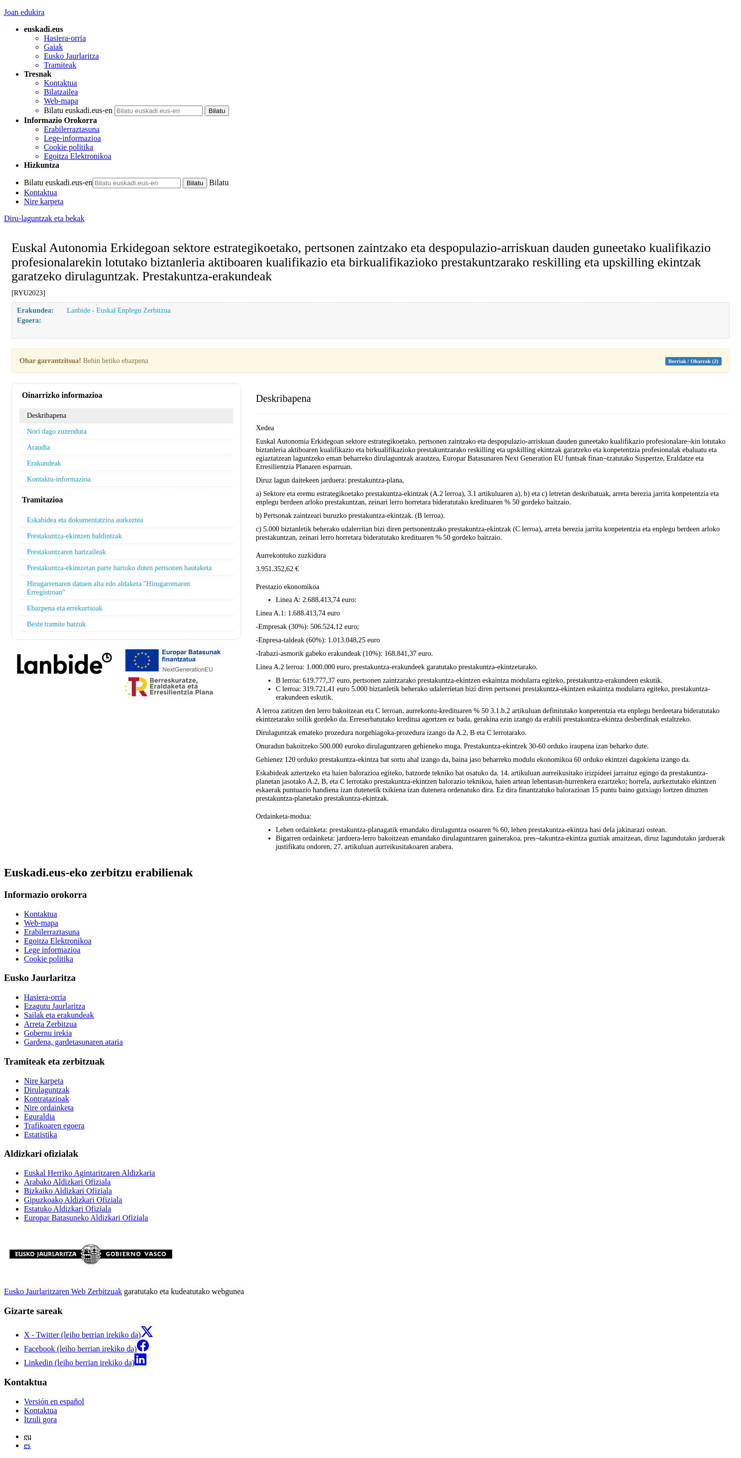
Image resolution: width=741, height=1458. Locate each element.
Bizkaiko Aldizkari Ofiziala (68, 1191)
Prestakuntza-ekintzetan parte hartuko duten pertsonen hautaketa (119, 568)
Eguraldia (39, 1116)
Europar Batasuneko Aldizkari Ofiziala (86, 1218)
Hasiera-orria (65, 38)
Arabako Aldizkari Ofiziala (67, 1182)
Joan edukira (24, 12)
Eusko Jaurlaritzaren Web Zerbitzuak (63, 1291)
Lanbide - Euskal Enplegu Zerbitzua (119, 310)
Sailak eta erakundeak (59, 1015)
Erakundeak (44, 463)
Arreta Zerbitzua (50, 1024)
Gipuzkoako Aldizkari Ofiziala (73, 1200)
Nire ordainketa (49, 1107)
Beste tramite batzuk (56, 624)
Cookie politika (68, 147)
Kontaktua (60, 83)
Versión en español (54, 1401)
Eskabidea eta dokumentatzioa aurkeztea (85, 520)
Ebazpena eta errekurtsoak (65, 608)
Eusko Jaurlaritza (71, 56)
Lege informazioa (52, 950)
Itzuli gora (40, 1419)
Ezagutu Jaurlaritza (54, 1006)
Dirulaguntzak (47, 1090)
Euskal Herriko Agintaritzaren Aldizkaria (89, 1173)
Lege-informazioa (72, 138)
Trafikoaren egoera (54, 1125)
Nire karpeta (44, 201)
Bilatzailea (61, 92)
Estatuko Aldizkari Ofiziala (67, 1209)
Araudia (38, 447)
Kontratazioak (46, 1098)
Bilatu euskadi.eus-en (78, 110)
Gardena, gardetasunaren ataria (73, 1042)
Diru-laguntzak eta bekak (44, 218)
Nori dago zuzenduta (57, 431)
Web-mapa (61, 101)
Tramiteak (60, 65)
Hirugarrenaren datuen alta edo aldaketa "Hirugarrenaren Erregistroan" (108, 588)
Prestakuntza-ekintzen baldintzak (74, 536)
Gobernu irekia (48, 1033)
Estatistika (40, 1134)
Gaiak (53, 47)
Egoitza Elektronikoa (78, 156)
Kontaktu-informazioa (59, 479)
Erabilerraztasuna (72, 129)
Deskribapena (46, 415)
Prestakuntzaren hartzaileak (66, 552)
